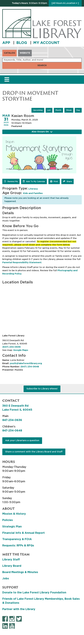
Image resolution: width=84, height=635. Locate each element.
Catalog (9, 53)
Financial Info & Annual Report (23, 533)
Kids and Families (33, 193)
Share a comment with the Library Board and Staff (34, 452)
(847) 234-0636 (11, 347)
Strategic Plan (12, 526)
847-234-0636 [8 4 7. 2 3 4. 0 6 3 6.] (12, 420)
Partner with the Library (18, 609)
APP (6, 43)
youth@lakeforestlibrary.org (26, 363)
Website (25, 53)
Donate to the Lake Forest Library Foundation (34, 592)
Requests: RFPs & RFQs (18, 545)
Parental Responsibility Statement (21, 262)
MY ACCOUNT (46, 43)
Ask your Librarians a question (22, 440)
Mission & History (14, 513)
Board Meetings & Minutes (20, 572)
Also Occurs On (42, 132)
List (49, 110)
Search (42, 65)
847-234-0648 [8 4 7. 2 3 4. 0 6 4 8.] (12, 430)
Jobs (5, 578)
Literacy (33, 189)
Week (69, 110)
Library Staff (11, 559)
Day (78, 110)
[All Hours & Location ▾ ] (65, 3)
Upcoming (38, 110)
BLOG (22, 43)
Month (58, 110)
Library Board (11, 566)
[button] (29, 3)
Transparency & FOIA (17, 539)
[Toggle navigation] (6, 79)
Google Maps (20, 350)
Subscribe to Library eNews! (42, 389)
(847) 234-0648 (29, 367)
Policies (7, 520)
